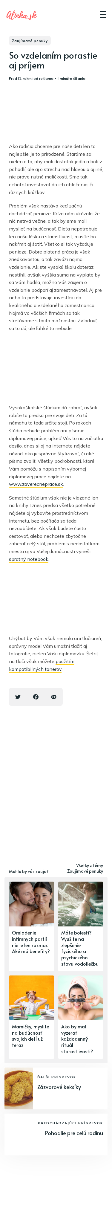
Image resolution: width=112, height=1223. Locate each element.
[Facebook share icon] (36, 697)
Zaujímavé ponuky (30, 40)
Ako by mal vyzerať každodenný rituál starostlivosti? (77, 1038)
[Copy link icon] (54, 697)
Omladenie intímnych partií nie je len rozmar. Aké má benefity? (31, 941)
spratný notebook (28, 559)
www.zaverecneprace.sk (36, 484)
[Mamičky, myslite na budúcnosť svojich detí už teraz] (31, 1017)
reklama (46, 78)
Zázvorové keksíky (59, 1087)
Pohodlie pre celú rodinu (74, 1133)
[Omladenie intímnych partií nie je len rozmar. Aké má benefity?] (31, 926)
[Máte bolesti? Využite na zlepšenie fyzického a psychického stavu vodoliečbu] (80, 926)
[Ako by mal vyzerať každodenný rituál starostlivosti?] (80, 1017)
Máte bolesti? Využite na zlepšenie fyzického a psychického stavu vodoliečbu (80, 948)
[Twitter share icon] (18, 697)
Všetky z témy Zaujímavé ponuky (85, 868)
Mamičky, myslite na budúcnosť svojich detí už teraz (30, 1035)
